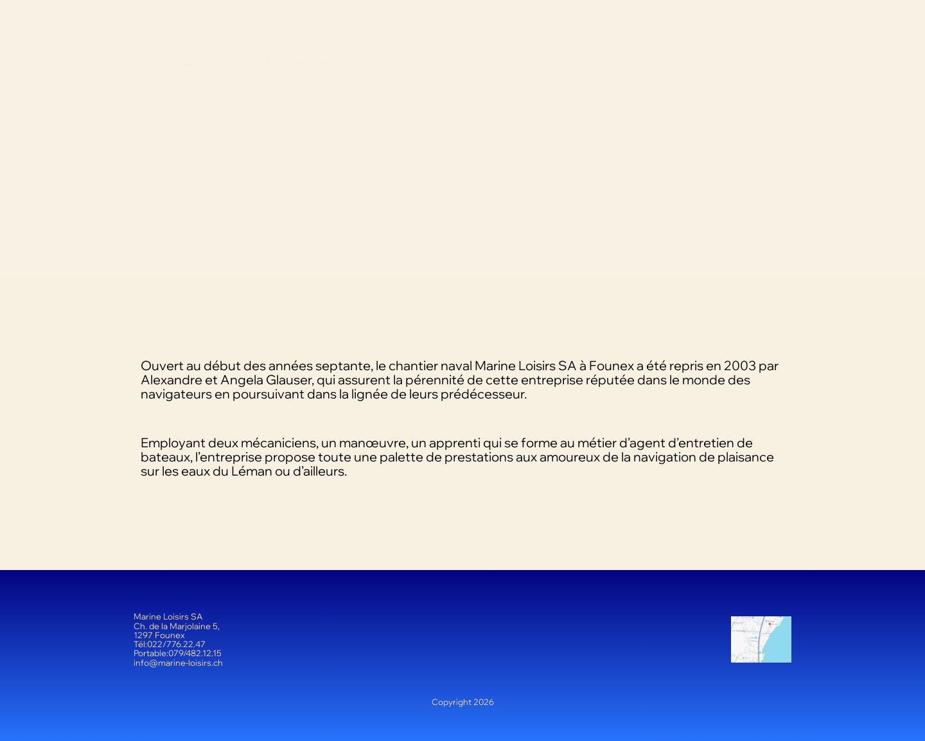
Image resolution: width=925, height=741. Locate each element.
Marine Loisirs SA (319, 62)
